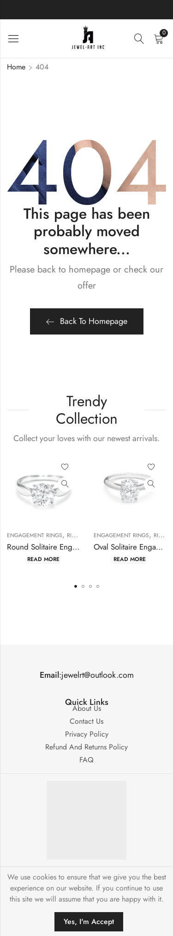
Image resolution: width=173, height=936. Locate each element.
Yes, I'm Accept (89, 921)
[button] (75, 586)
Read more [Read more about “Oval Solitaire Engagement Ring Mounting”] (129, 559)
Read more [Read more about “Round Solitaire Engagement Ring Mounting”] (43, 559)
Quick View (65, 484)
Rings (75, 535)
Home (16, 67)
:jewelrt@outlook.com (87, 675)
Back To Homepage (86, 321)
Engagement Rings (34, 535)
